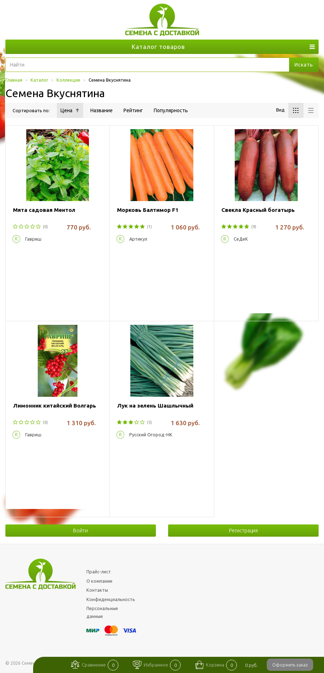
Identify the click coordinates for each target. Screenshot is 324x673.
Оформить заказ (290, 664)
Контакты (97, 589)
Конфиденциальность (110, 599)
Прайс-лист (98, 571)
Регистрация (243, 530)
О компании (99, 580)
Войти (80, 530)
